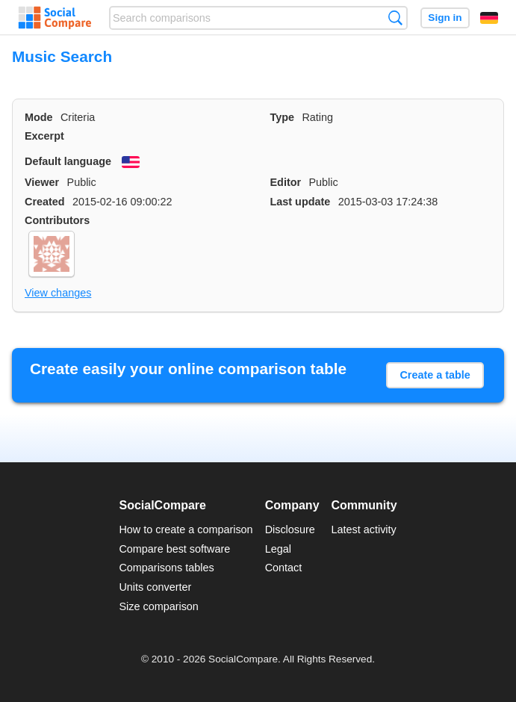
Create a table (435, 375)
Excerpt (44, 136)
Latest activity (364, 529)
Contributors (57, 220)
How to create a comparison (185, 529)
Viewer (42, 182)
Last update (300, 202)
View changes (58, 293)
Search (395, 17)
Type (282, 117)
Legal (278, 549)
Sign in (444, 17)
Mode (39, 117)
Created (45, 202)
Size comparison (158, 606)
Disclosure (290, 529)
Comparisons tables (166, 568)
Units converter (155, 587)
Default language (68, 161)
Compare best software (174, 549)
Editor (286, 182)
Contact (283, 568)
